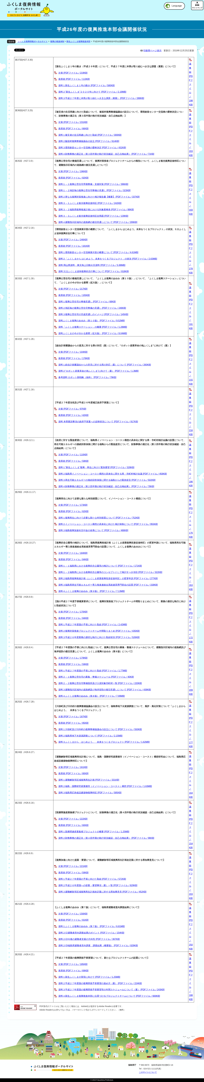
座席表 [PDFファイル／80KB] (73, 773)
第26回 (18, 647)
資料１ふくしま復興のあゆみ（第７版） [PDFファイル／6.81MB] (91, 926)
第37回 (18, 60)
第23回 (18, 803)
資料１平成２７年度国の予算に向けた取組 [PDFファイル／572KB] (92, 879)
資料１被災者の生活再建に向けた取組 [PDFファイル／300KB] (89, 135)
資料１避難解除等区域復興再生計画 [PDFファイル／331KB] (88, 780)
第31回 (18, 389)
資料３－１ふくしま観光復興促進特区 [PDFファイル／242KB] (89, 203)
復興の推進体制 (57, 41)
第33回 (18, 278)
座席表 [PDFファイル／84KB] (73, 559)
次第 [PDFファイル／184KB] (72, 553)
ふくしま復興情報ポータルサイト (33, 41)
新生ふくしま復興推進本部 (78, 41)
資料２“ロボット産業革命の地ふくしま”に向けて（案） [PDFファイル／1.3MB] (98, 371)
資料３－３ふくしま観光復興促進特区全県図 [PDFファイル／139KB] (93, 216)
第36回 (18, 110)
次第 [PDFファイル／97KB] (72, 409)
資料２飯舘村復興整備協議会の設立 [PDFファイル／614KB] (88, 141)
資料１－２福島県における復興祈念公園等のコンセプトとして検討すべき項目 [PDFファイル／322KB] (110, 572)
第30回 (18, 440)
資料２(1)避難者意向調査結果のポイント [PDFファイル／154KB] (91, 933)
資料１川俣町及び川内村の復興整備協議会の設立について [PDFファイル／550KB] (100, 729)
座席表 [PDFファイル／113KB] (74, 79)
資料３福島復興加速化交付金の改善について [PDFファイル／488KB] (93, 530)
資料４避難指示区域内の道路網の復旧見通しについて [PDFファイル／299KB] (97, 222)
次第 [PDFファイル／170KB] (72, 612)
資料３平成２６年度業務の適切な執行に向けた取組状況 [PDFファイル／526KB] (99, 637)
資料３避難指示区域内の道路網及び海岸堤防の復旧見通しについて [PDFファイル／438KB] (104, 689)
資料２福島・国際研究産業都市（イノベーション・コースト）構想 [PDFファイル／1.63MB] (105, 786)
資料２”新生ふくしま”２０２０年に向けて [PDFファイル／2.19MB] (92, 92)
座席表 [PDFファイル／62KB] (73, 511)
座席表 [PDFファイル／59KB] (73, 461)
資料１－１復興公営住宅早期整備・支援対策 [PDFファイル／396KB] (93, 184)
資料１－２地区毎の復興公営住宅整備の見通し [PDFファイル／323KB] (94, 190)
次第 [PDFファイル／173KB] (72, 505)
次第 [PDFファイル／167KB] (72, 716)
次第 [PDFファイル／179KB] (72, 658)
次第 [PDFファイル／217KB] (72, 289)
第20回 (18, 954)
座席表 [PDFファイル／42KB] (73, 415)
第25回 (18, 701)
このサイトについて (148, 1072)
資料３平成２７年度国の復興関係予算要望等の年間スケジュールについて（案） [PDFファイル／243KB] (111, 989)
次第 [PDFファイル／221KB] (72, 866)
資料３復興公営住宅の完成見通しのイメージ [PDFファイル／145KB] (93, 314)
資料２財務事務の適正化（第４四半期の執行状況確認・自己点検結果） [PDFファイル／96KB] (106, 838)
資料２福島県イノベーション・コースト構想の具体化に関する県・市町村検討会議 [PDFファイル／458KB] (112, 474)
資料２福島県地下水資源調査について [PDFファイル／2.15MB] (90, 736)
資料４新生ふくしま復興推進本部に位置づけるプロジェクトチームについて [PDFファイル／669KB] (109, 996)
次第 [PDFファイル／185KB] (72, 964)
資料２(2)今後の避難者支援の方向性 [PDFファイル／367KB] (89, 939)
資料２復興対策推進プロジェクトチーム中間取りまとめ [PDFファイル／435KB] (99, 631)
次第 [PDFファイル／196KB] (72, 171)
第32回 (18, 339)
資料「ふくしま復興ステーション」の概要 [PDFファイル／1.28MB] (92, 327)
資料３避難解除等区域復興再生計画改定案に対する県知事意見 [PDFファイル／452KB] (102, 892)
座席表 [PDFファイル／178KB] (74, 358)
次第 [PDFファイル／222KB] (72, 819)
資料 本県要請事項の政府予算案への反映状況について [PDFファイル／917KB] (98, 421)
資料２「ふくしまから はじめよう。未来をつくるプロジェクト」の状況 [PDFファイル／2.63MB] (107, 259)
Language (177, 6)
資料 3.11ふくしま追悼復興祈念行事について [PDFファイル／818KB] (93, 271)
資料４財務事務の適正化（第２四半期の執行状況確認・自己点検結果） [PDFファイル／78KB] (106, 486)
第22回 (18, 853)
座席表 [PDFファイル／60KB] (73, 825)
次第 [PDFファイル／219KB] (72, 73)
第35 (17, 161)
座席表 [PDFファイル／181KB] (74, 246)
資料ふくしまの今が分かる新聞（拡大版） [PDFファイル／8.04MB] (92, 333)
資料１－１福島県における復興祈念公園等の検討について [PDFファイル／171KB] (100, 566)
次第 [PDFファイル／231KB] (72, 122)
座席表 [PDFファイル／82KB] (73, 178)
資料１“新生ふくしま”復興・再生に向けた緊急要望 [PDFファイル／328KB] (96, 467)
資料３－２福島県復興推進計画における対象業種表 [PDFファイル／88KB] (96, 209)
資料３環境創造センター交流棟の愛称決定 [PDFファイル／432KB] (92, 147)
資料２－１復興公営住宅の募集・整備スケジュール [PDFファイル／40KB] (96, 677)
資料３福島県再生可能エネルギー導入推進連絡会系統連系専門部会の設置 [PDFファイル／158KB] (108, 585)
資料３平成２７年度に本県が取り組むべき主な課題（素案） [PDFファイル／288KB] (101, 98)
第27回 (18, 597)
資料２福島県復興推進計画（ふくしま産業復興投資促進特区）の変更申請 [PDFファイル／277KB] (108, 578)
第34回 (18, 228)
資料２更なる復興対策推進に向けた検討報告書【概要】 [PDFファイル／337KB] (99, 197)
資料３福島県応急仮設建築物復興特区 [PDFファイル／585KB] (89, 792)
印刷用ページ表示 (152, 50)
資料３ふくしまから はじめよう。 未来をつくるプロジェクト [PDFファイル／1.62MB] (104, 742)
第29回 (18, 492)
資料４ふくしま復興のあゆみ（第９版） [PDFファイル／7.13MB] (91, 591)
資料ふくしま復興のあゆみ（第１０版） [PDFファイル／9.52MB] (91, 320)
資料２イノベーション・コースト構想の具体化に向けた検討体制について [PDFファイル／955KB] (108, 524)
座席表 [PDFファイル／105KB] (74, 295)
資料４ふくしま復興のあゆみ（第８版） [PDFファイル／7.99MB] (91, 696)
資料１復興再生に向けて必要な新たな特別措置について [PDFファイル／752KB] (99, 518)
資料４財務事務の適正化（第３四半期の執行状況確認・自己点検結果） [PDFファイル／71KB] (106, 154)
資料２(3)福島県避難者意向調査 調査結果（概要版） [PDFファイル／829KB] (98, 945)
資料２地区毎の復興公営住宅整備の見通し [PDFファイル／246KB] (92, 308)
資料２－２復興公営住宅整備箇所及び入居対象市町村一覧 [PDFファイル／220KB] (100, 683)
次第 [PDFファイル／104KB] (72, 352)
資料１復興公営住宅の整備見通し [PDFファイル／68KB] (87, 301)
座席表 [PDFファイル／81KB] (73, 920)
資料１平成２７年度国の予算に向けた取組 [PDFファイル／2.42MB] (92, 624)
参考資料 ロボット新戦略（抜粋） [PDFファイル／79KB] (87, 377)
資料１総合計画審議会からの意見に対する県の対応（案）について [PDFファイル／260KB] (104, 365)
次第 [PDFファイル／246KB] (72, 239)
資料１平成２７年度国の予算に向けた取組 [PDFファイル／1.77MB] (92, 670)
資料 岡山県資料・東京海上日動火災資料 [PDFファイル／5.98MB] (91, 265)
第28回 (18, 542)
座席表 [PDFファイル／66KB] (73, 128)
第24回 (18, 752)
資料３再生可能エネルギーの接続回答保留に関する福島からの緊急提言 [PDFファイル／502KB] (106, 480)
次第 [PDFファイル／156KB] (72, 914)
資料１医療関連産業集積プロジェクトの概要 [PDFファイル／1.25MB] (93, 831)
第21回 (18, 904)
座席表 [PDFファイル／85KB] (73, 723)
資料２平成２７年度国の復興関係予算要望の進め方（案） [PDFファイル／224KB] (100, 983)
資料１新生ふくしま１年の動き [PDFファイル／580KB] (86, 85)
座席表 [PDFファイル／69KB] (73, 970)
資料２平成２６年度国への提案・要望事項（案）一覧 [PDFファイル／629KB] (97, 885)
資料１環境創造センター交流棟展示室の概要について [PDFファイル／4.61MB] (98, 252)
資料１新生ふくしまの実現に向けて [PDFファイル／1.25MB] (89, 977)
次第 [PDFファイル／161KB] (72, 767)
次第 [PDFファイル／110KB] (72, 454)
